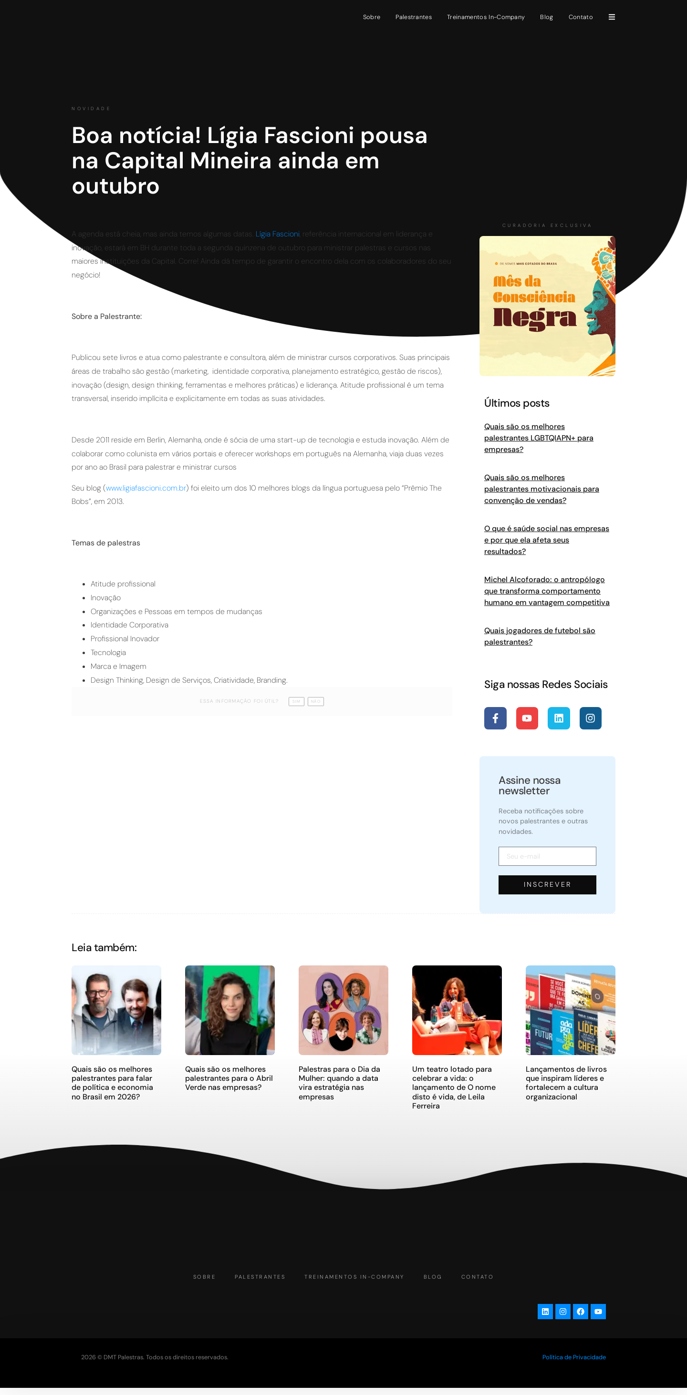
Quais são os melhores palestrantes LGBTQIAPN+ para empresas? (538, 437)
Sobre (372, 17)
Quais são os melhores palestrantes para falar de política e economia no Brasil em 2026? (112, 1082)
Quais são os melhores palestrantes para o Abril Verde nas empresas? (229, 1078)
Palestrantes (414, 17)
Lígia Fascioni (278, 234)
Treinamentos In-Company (486, 17)
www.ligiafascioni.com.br (146, 488)
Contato (581, 17)
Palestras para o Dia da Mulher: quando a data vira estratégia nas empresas (339, 1082)
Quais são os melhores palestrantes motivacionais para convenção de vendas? (541, 488)
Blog (546, 17)
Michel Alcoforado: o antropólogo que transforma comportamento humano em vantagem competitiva (547, 590)
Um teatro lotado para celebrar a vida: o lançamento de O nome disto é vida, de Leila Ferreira (454, 1087)
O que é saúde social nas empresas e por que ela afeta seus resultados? (546, 539)
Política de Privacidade (574, 1364)
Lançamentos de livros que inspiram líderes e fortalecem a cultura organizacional (566, 1082)
